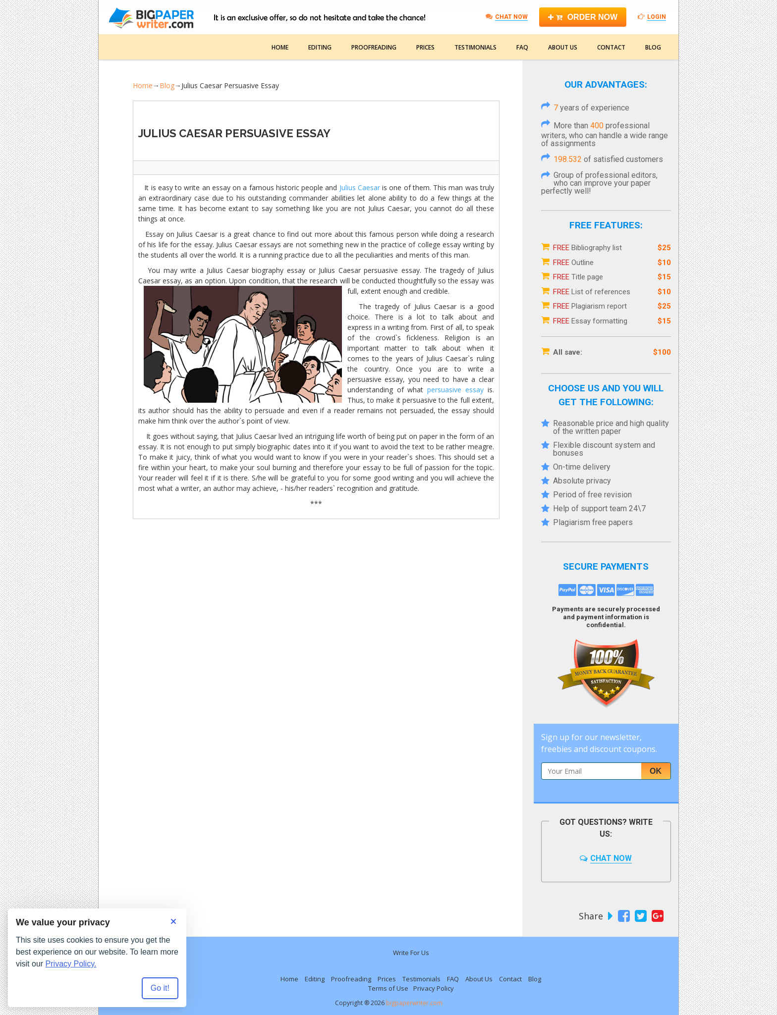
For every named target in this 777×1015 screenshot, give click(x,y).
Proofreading (373, 47)
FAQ (522, 47)
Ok (656, 771)
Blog (653, 47)
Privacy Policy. (71, 964)
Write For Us (411, 952)
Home (280, 47)
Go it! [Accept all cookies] (160, 988)
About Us (562, 47)
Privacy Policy (433, 988)
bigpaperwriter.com (414, 1003)
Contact (611, 47)
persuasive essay (455, 389)
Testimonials (475, 47)
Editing (320, 47)
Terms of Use (388, 988)
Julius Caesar (359, 187)
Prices (425, 47)
